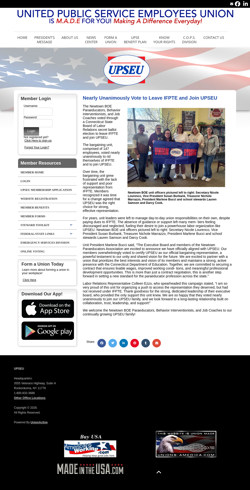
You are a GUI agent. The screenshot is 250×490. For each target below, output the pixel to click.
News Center (91, 39)
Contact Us (213, 37)
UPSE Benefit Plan (135, 39)
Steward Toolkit (35, 225)
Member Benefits (35, 207)
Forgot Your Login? (36, 147)
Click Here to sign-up (38, 140)
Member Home (32, 172)
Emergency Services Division (45, 242)
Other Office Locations (29, 398)
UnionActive (39, 422)
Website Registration (39, 198)
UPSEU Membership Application (46, 190)
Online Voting (33, 251)
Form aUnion (110, 39)
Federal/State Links (37, 234)
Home (22, 37)
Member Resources (41, 163)
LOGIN (25, 181)
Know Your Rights (164, 39)
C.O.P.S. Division (189, 39)
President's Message (44, 39)
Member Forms (33, 216)
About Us (70, 37)
